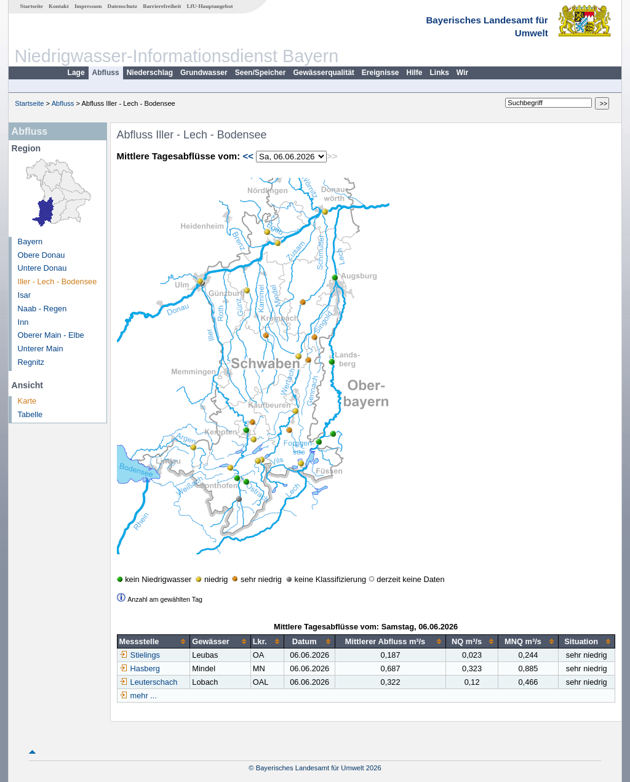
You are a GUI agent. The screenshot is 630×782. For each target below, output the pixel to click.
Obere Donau (41, 255)
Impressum (88, 6)
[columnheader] (153, 641)
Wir (462, 72)
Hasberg (139, 668)
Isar (24, 295)
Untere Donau (42, 268)
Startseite (31, 6)
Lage (76, 72)
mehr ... (143, 695)
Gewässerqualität (323, 72)
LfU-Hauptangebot (209, 6)
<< (247, 156)
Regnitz (31, 362)
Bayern (30, 241)
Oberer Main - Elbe (51, 335)
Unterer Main (40, 348)
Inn (23, 322)
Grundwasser (204, 72)
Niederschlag (150, 72)
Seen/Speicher (260, 72)
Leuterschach (148, 682)
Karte (27, 400)
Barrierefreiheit (162, 6)
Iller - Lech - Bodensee (57, 281)
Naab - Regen (42, 308)
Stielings (139, 655)
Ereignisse (380, 72)
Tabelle (30, 414)
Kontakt (59, 6)
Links (439, 72)
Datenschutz (123, 6)
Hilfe (415, 72)
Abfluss (105, 72)
